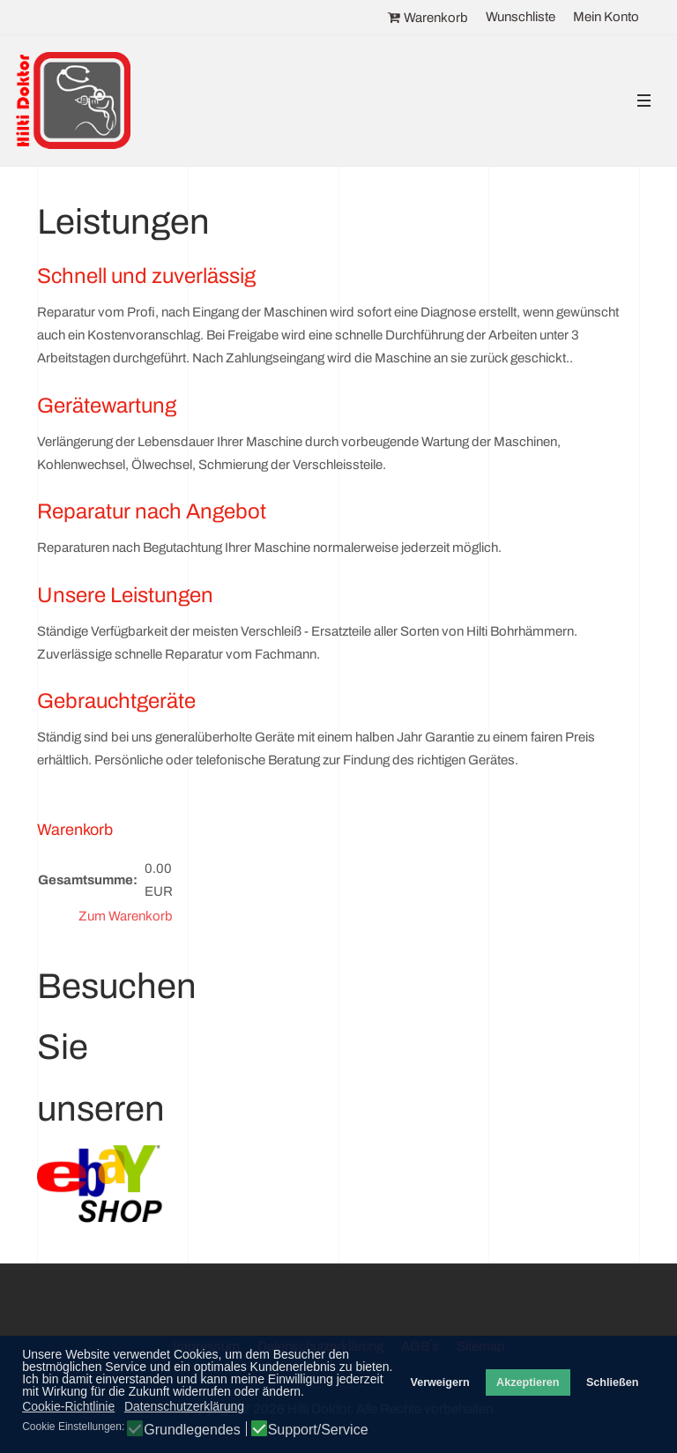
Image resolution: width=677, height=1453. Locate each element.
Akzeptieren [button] (527, 1382)
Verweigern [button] (439, 1382)
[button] (643, 101)
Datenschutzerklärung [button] (184, 1406)
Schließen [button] (612, 1382)
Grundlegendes (192, 1430)
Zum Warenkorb (125, 916)
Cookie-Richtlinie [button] (68, 1406)
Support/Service (318, 1430)
